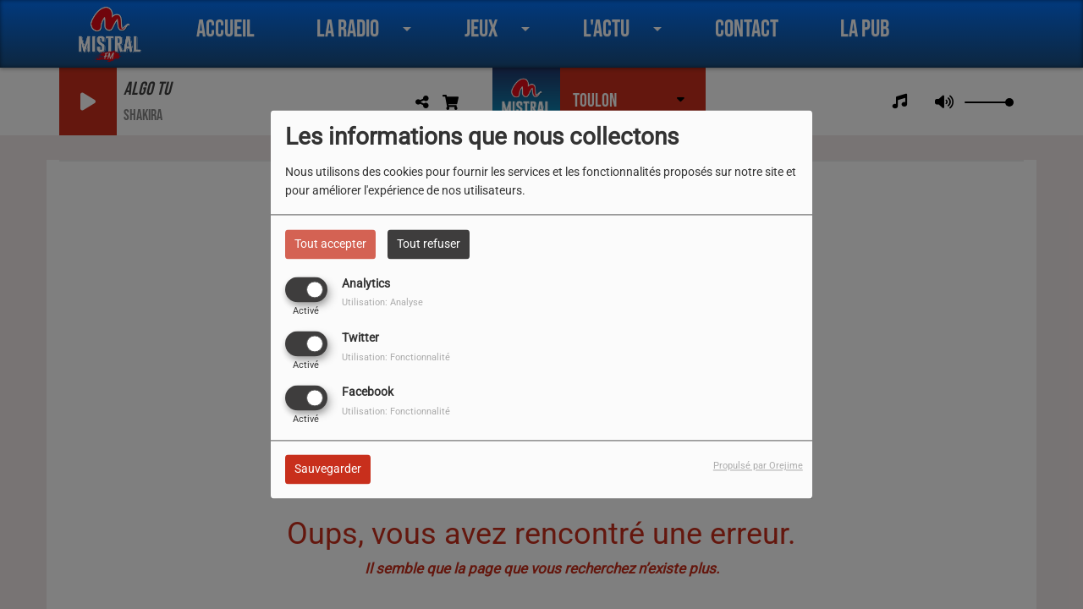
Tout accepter (330, 243)
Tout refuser (428, 243)
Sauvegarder (327, 469)
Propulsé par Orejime (758, 466)
